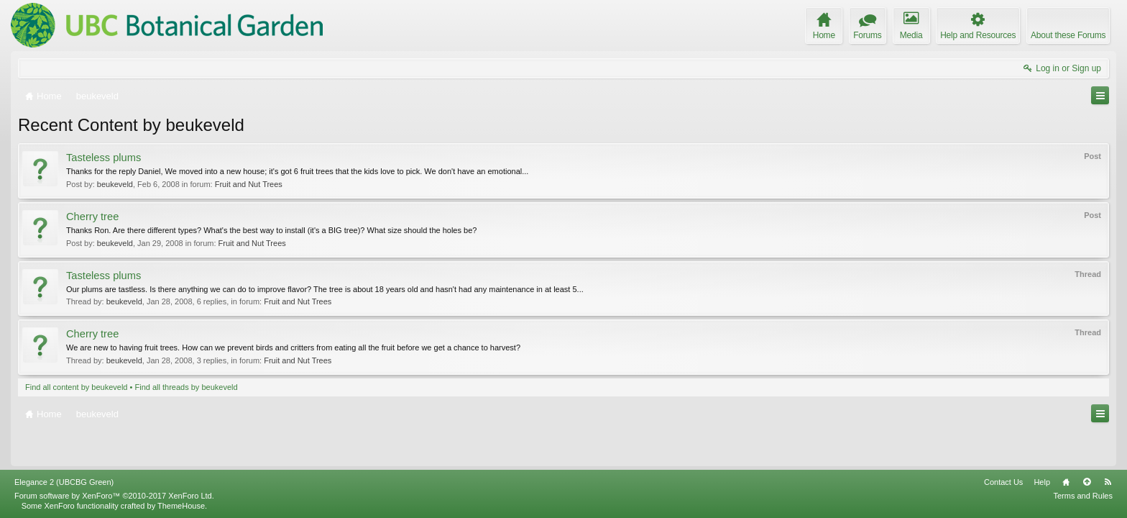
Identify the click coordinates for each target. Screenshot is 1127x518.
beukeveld (115, 184)
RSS (1108, 482)
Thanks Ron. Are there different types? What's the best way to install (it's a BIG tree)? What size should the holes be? (271, 230)
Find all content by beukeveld (76, 387)
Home (1066, 482)
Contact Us (1003, 482)
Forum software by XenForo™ (114, 495)
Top (1087, 482)
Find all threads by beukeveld (185, 387)
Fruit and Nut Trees (248, 184)
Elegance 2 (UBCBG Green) (64, 482)
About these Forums (1068, 35)
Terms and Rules (1083, 495)
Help (1042, 482)
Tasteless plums (103, 157)
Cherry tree (92, 216)
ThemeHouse (181, 505)
